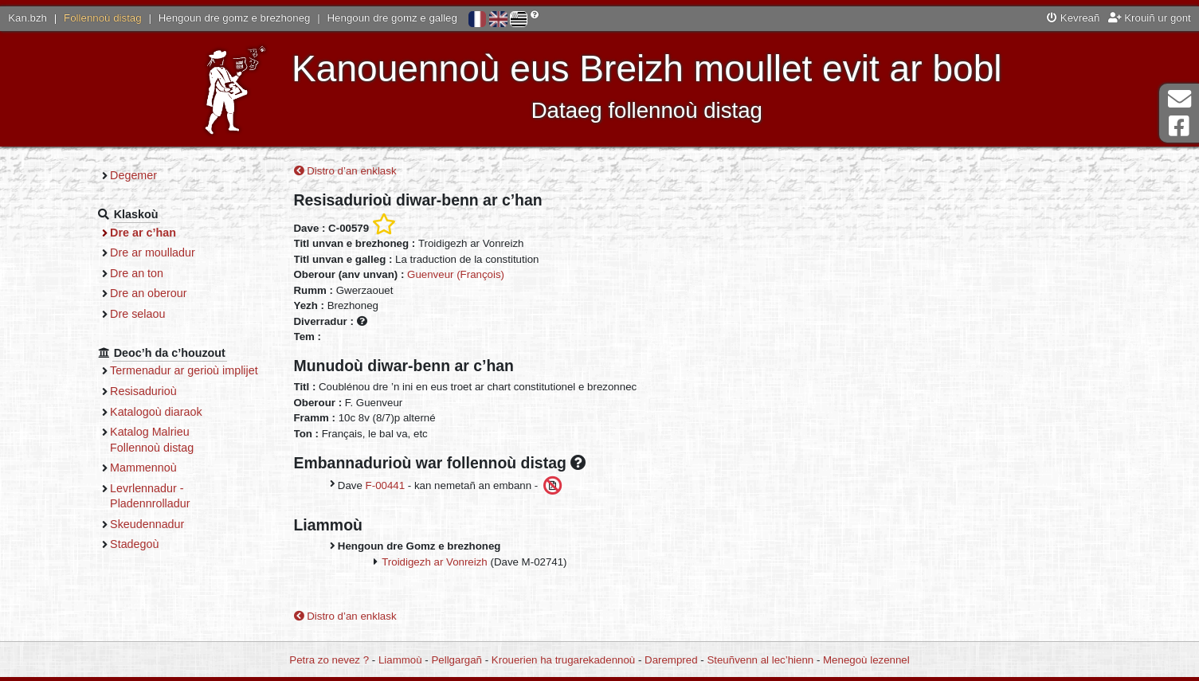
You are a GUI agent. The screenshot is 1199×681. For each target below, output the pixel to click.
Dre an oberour (148, 293)
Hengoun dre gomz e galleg (392, 18)
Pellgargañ (456, 660)
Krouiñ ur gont (1149, 18)
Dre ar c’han (143, 232)
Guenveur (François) (455, 274)
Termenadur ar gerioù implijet (184, 370)
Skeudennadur (147, 524)
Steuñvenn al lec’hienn (760, 660)
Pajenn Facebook (1179, 126)
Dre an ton (136, 273)
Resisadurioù (143, 391)
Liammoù (400, 660)
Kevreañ (1073, 18)
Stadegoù (134, 544)
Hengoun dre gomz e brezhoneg (235, 18)
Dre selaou (137, 313)
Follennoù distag (103, 18)
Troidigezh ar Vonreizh (435, 562)
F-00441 (386, 485)
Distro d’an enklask (345, 171)
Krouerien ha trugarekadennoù (563, 660)
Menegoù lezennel (866, 660)
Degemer (133, 175)
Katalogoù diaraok (156, 411)
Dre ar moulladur (152, 252)
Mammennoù (143, 467)
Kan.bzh (27, 18)
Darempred (671, 660)
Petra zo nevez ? (329, 660)
